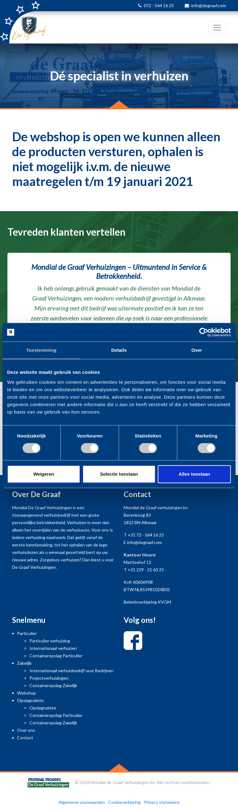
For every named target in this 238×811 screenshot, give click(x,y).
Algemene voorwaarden (82, 802)
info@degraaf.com (208, 5)
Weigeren (43, 474)
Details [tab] (119, 350)
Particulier (27, 633)
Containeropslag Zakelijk (53, 685)
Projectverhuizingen (48, 678)
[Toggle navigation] (217, 27)
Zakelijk (24, 663)
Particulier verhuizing (49, 640)
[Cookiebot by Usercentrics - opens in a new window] (204, 332)
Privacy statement (162, 802)
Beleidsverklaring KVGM (147, 602)
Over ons (26, 730)
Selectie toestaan (119, 474)
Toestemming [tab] (41, 350)
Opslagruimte (30, 700)
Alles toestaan (194, 474)
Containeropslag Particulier (55, 655)
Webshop (26, 692)
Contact (25, 737)
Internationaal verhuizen (53, 648)
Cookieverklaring (124, 802)
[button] (18, 310)
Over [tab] (196, 350)
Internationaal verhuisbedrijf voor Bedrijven (71, 670)
